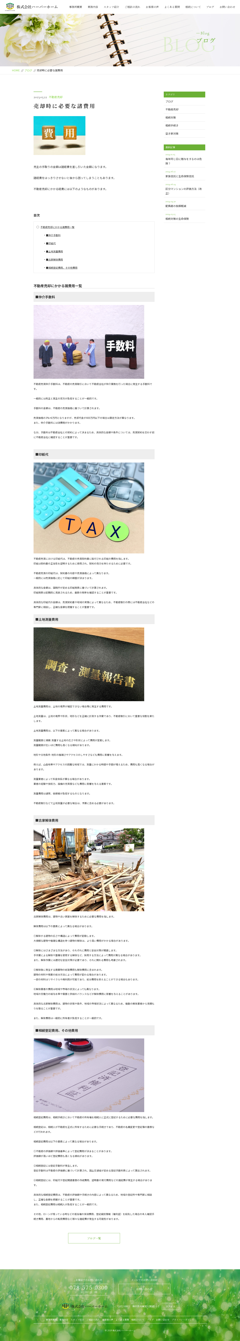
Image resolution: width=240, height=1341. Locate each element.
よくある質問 (172, 7)
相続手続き (171, 125)
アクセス (170, 1306)
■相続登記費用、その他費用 (61, 267)
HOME (16, 70)
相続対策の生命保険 (184, 216)
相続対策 (170, 117)
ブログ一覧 (94, 1238)
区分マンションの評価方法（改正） (184, 188)
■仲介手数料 (53, 235)
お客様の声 (152, 7)
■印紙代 (51, 243)
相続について (193, 7)
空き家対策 (171, 133)
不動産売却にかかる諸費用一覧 (57, 227)
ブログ (210, 7)
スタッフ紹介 (111, 7)
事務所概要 (75, 7)
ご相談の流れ (132, 7)
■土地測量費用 (54, 251)
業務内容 (93, 7)
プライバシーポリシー (183, 1319)
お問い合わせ (227, 7)
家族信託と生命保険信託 (184, 173)
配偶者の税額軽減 (184, 203)
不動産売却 (56, 97)
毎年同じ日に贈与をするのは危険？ (184, 158)
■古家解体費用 (54, 259)
